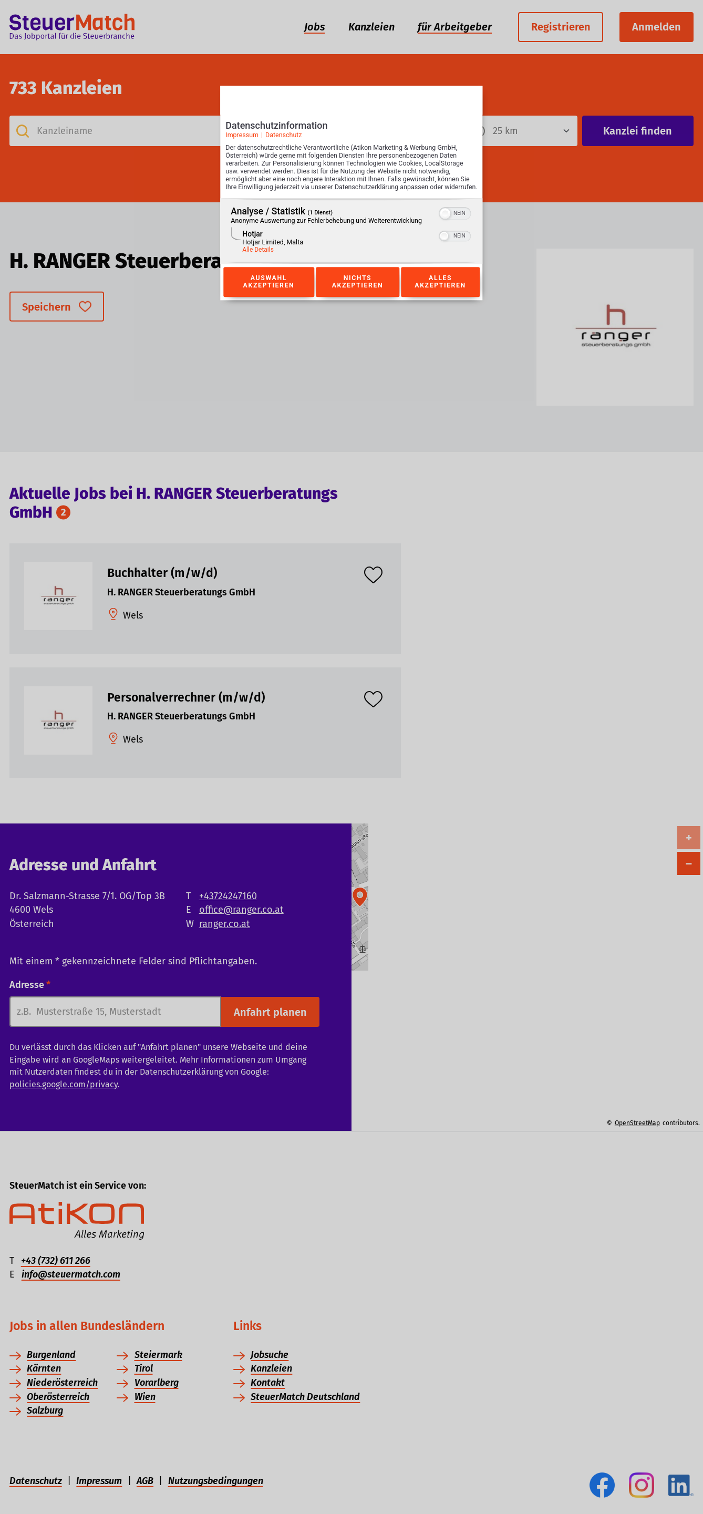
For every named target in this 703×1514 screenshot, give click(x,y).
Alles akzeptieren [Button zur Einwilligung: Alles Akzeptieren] (440, 294)
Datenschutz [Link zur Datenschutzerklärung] (283, 138)
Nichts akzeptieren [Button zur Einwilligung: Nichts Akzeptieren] (357, 294)
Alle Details (258, 261)
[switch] (455, 224)
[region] (351, 242)
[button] (445, 225)
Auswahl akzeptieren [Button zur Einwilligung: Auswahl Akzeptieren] (268, 294)
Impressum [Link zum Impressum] (242, 138)
